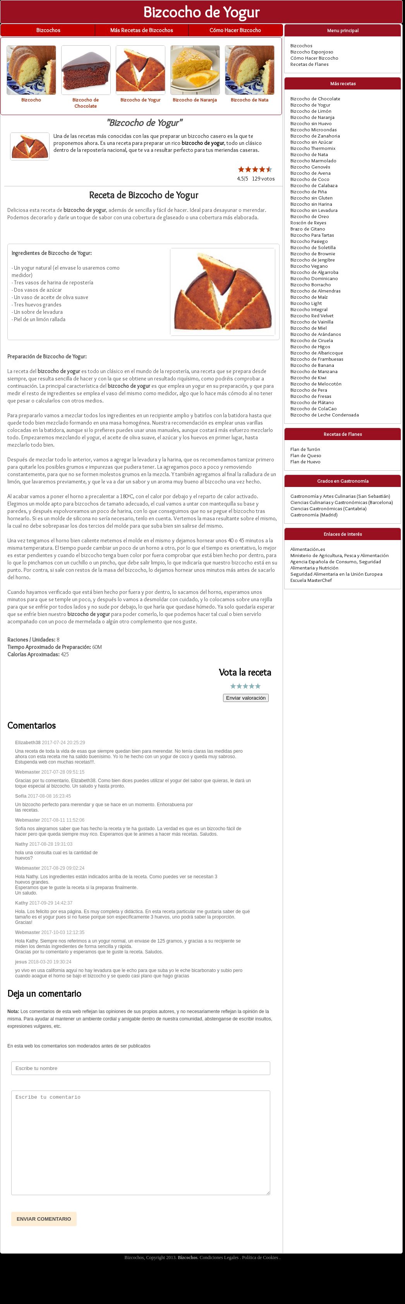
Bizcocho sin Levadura (314, 210)
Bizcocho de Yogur (310, 104)
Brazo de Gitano (307, 228)
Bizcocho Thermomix (312, 148)
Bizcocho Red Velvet (311, 315)
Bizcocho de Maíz (309, 297)
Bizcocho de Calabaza (314, 185)
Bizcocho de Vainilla (311, 321)
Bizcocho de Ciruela (311, 340)
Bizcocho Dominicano (314, 278)
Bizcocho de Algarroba (314, 272)
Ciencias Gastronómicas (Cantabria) (328, 508)
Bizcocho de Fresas (310, 396)
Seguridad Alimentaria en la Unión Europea (336, 574)
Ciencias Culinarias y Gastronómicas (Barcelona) (341, 502)
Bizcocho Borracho (310, 284)
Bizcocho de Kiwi (308, 377)
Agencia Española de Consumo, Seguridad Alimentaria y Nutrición (335, 564)
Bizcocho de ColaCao (313, 408)
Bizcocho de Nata (309, 154)
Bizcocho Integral (309, 309)
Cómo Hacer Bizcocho (235, 30)
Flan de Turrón (305, 449)
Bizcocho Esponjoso (311, 51)
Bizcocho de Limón (310, 111)
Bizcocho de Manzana (314, 371)
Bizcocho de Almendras (315, 290)
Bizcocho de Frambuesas (316, 359)
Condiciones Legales (220, 1257)
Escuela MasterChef (311, 580)
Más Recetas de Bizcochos (141, 30)
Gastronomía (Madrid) (314, 514)
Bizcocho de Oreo (309, 216)
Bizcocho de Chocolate (315, 98)
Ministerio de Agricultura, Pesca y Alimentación (339, 555)
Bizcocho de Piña (308, 191)
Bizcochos (48, 30)
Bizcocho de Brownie (312, 253)
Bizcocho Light (306, 303)
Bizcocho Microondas (313, 129)
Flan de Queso (305, 455)
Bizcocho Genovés (310, 166)
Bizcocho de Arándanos (315, 334)
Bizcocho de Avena (310, 173)
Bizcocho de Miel (308, 328)
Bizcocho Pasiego (309, 241)
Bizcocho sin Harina (311, 204)
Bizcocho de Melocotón (316, 383)
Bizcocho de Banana (312, 365)
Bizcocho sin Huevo (311, 123)
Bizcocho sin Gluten (311, 197)
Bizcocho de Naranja (312, 117)
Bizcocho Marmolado (313, 160)
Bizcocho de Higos (310, 346)
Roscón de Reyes (308, 222)
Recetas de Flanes (309, 64)
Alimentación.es (307, 549)
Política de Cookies (260, 1257)
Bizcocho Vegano (309, 266)
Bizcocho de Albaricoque (316, 352)
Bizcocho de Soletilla (313, 247)
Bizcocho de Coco (309, 179)
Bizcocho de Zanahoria (315, 135)
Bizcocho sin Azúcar (311, 142)
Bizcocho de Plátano (312, 402)
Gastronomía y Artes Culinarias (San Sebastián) (340, 496)
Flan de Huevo (305, 461)
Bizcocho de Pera (308, 390)
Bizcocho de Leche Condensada (324, 414)
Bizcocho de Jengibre (312, 259)
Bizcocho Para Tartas (312, 235)
